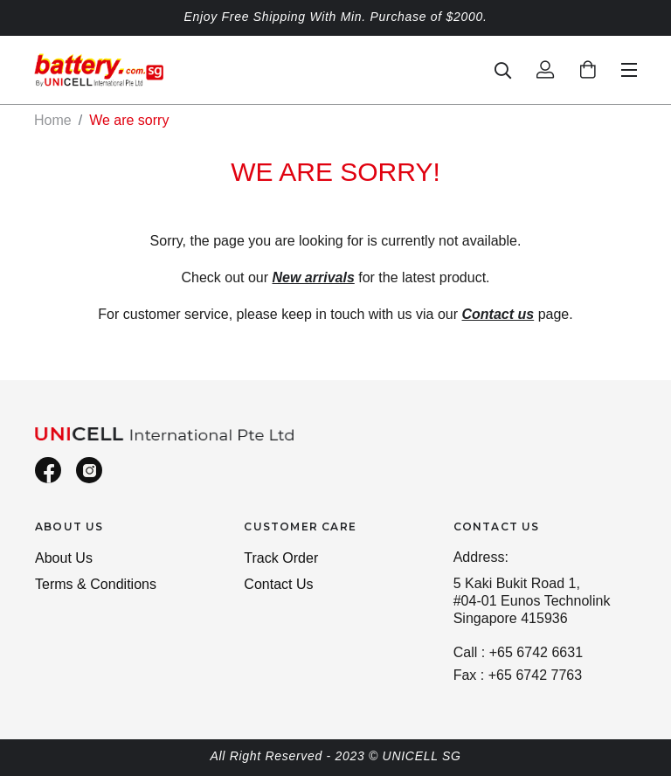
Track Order (281, 558)
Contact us (498, 314)
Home (53, 120)
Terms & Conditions (95, 584)
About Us (64, 558)
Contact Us (278, 584)
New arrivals (314, 277)
